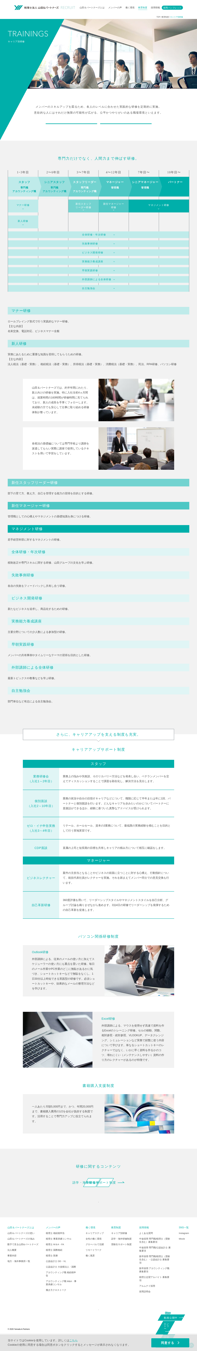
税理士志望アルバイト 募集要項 (154, 1292)
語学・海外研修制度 (65, 1192)
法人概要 (11, 1263)
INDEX (98, 1213)
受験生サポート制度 (131, 1192)
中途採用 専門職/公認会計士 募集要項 (155, 1262)
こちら (73, 1340)
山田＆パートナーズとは (92, 7)
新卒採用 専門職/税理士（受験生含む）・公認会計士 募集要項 (154, 1273)
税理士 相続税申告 (55, 1246)
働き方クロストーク (56, 1303)
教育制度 (142, 7)
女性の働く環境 (94, 1252)
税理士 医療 (52, 1269)
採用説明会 (145, 1305)
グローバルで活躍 (95, 1258)
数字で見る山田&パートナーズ (22, 1258)
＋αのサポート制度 (126, 128)
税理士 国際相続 (54, 1263)
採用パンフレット (172, 7)
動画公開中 (172, 1317)
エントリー (170, 1328)
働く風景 (90, 1269)
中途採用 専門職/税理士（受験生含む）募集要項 (154, 1254)
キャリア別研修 (119, 1246)
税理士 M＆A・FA (55, 1258)
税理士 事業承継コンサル (58, 1252)
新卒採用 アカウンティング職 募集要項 (154, 1283)
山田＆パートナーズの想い (21, 1246)
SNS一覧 (184, 1241)
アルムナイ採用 (147, 1299)
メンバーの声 (115, 7)
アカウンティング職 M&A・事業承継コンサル (61, 1296)
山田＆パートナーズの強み (21, 1252)
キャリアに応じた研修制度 (71, 128)
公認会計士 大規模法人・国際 (61, 1280)
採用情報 (155, 7)
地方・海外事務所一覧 (18, 1274)
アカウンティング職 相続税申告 (61, 1287)
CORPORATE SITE (97, 1325)
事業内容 (11, 1269)
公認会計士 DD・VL (56, 1274)
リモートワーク (94, 1263)
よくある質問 (146, 1246)
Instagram (184, 1246)
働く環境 (130, 7)
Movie (182, 1252)
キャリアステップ (95, 1246)
